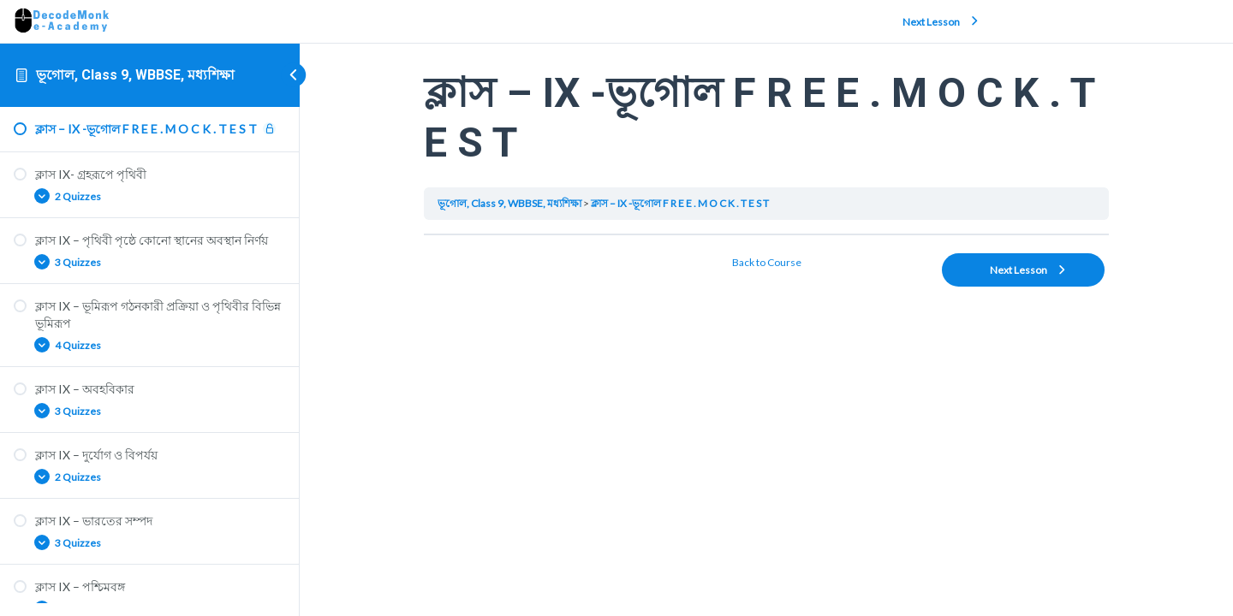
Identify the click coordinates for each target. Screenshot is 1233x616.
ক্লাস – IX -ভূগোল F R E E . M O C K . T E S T (680, 203)
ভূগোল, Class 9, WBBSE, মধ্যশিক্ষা (135, 75)
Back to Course (766, 262)
